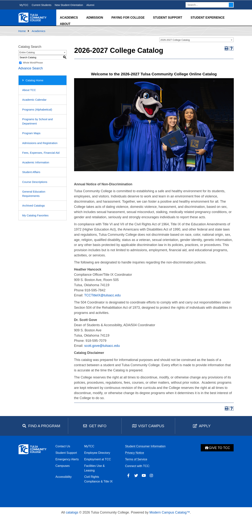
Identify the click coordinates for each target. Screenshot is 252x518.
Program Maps (31, 133)
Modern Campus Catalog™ (169, 512)
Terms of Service (136, 459)
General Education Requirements (33, 193)
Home (22, 31)
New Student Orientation (69, 5)
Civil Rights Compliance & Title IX (98, 479)
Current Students (41, 5)
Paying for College (128, 17)
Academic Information (35, 162)
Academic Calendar (34, 99)
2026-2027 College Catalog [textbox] (175, 40)
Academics (69, 17)
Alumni (90, 5)
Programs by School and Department (37, 121)
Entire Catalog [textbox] (27, 52)
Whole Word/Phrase (33, 62)
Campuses (63, 465)
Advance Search (30, 68)
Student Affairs (31, 172)
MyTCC (24, 5)
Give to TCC (217, 448)
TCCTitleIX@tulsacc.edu (102, 295)
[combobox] (196, 40)
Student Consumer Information (145, 446)
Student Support (167, 17)
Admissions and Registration (40, 143)
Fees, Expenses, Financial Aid (41, 152)
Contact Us (63, 446)
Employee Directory (97, 452)
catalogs (72, 512)
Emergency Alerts (67, 459)
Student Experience (208, 17)
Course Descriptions (34, 181)
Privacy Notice (134, 452)
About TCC (29, 90)
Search (231, 5)
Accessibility (64, 476)
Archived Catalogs (33, 205)
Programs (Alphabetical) (37, 109)
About (65, 23)
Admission (94, 17)
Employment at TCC (97, 459)
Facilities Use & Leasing (94, 468)
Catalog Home (34, 80)
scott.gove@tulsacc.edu (102, 346)
